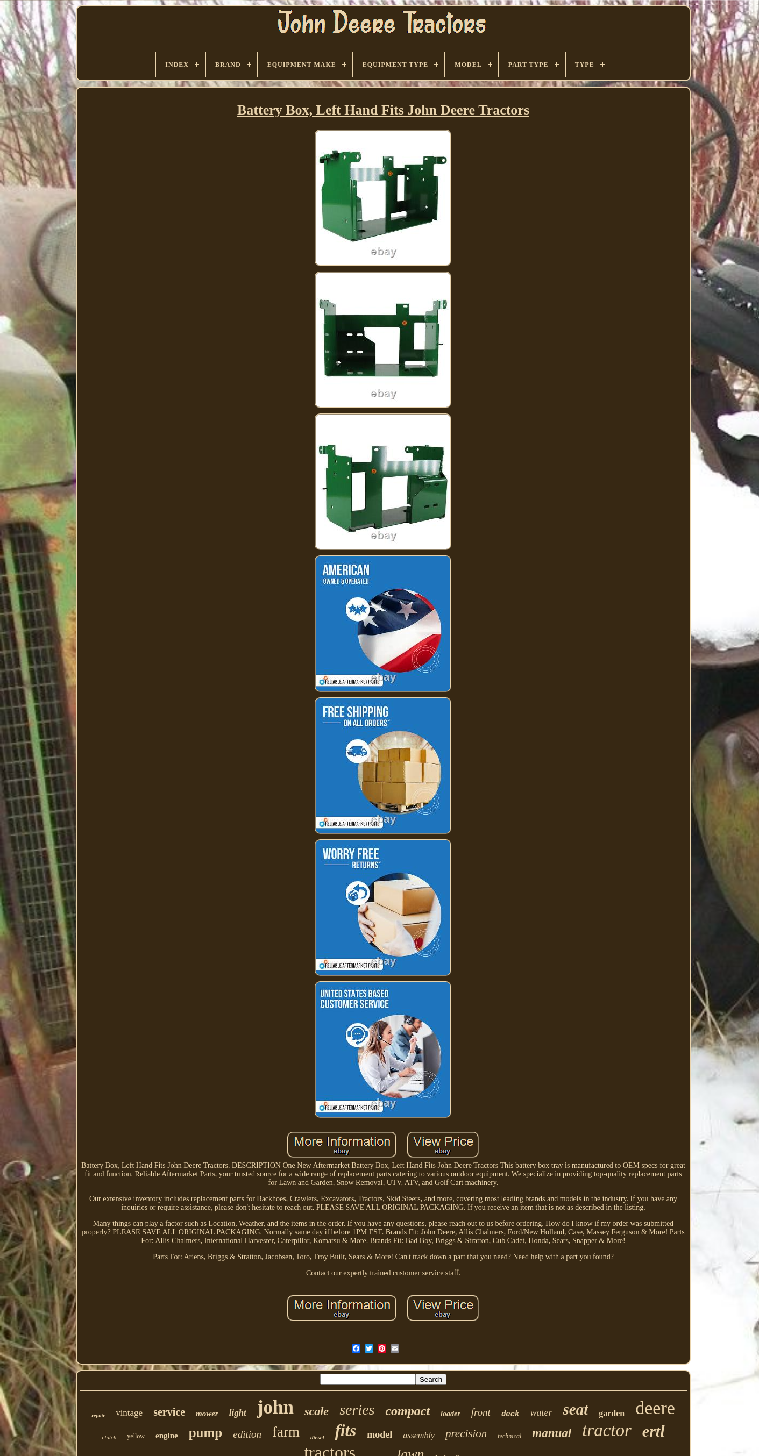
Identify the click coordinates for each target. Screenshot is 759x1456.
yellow (136, 1436)
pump (206, 1432)
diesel (317, 1437)
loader (450, 1414)
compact (407, 1411)
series (356, 1409)
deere (655, 1408)
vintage (129, 1413)
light (237, 1413)
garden (612, 1413)
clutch (109, 1437)
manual (551, 1433)
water (541, 1412)
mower (207, 1413)
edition (247, 1434)
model (379, 1434)
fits (346, 1430)
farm (286, 1432)
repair (98, 1415)
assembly (419, 1435)
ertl (653, 1431)
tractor (607, 1430)
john (275, 1407)
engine (166, 1435)
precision (466, 1433)
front (481, 1412)
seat (575, 1409)
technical (509, 1436)
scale (316, 1411)
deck (510, 1414)
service (169, 1412)
